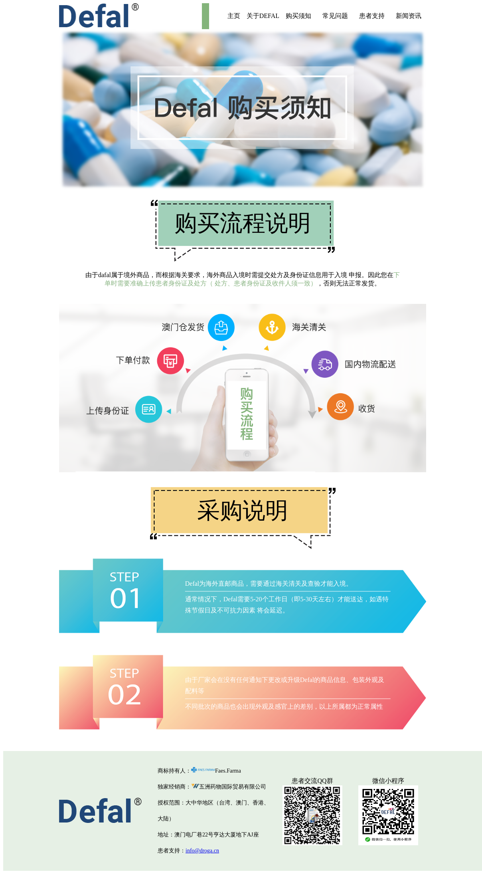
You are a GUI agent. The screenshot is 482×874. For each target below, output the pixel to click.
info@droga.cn (202, 851)
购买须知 (298, 15)
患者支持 (372, 15)
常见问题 (335, 15)
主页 (233, 15)
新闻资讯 (408, 15)
